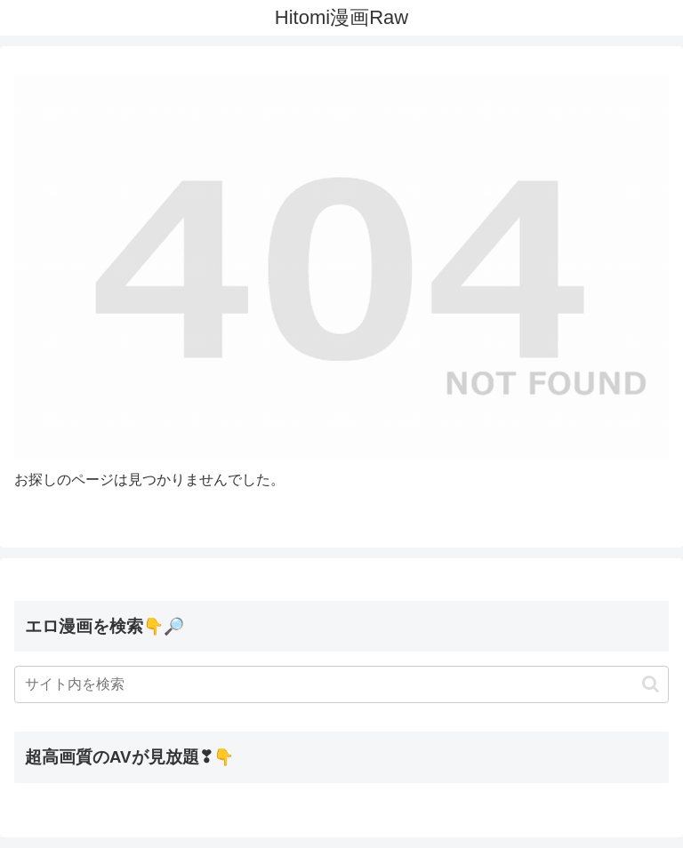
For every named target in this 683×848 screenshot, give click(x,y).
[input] (341, 684)
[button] (650, 684)
